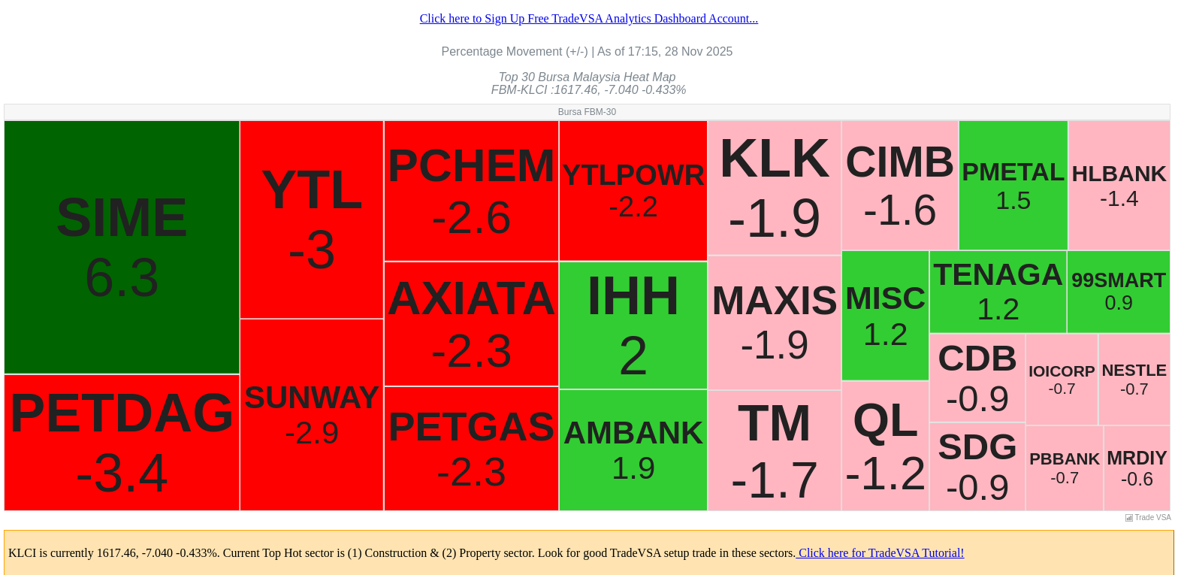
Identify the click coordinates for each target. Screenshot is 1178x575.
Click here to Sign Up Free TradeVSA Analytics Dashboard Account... (589, 18)
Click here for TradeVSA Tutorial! (880, 552)
